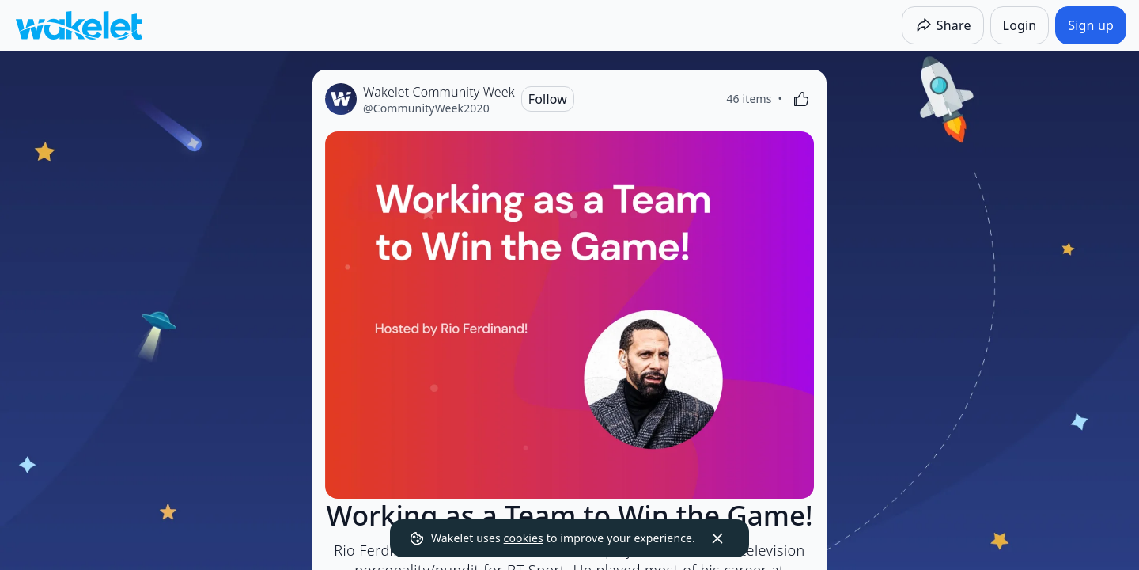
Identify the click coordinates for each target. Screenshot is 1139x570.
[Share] (943, 25)
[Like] (801, 99)
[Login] (1020, 25)
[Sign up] (1090, 25)
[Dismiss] (717, 538)
